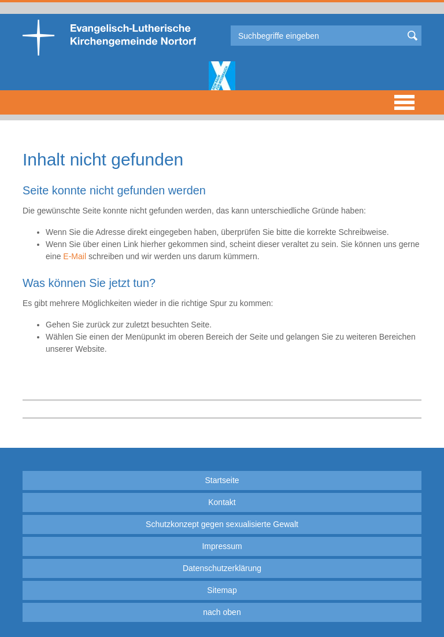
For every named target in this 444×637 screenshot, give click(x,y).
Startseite (222, 480)
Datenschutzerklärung (222, 568)
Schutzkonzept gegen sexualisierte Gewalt (222, 524)
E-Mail (74, 256)
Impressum (222, 546)
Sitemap (221, 590)
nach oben (221, 612)
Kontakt (221, 502)
